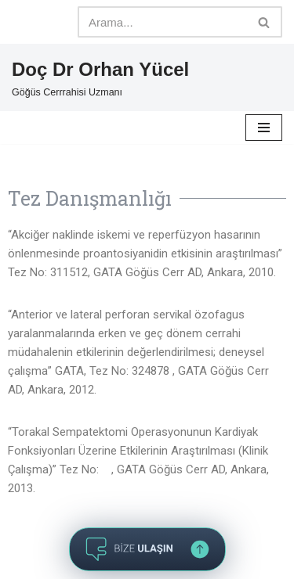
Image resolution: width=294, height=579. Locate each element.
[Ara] (162, 22)
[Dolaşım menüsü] (263, 127)
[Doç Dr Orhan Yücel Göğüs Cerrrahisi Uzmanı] (100, 77)
